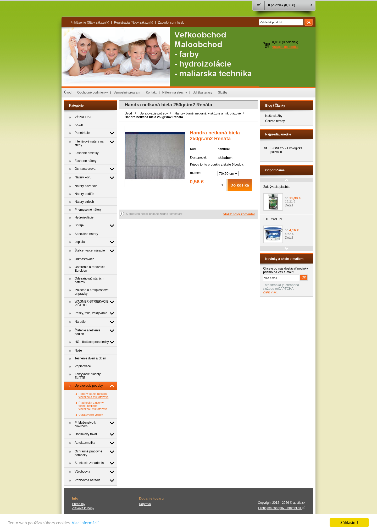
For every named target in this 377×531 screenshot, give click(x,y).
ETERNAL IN (272, 219)
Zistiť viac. (270, 292)
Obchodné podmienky (92, 92)
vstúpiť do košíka (285, 47)
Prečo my (78, 504)
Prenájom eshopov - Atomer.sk (281, 508)
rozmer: (195, 173)
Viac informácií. (85, 522)
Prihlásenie (89, 22)
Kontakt (151, 92)
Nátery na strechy (174, 92)
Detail (289, 205)
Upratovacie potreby (154, 113)
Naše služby (273, 116)
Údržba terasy (202, 92)
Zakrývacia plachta (276, 187)
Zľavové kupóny (83, 508)
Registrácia (133, 22)
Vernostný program (127, 92)
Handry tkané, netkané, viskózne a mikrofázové (208, 113)
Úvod (67, 92)
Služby (223, 92)
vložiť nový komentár (239, 214)
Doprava (145, 504)
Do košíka (239, 185)
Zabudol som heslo (171, 22)
